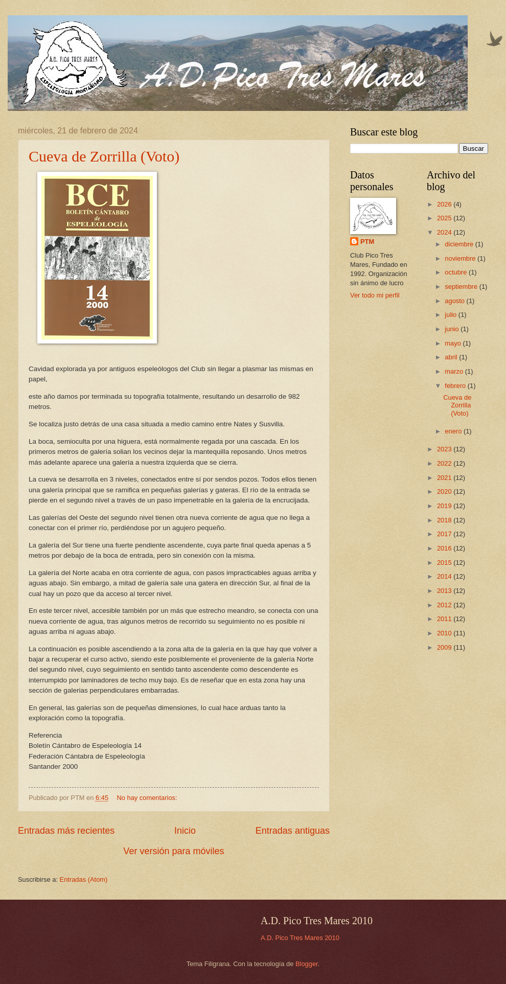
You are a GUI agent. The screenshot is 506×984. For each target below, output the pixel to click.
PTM (367, 241)
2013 (445, 590)
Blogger (306, 964)
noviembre (461, 258)
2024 (445, 232)
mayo (454, 343)
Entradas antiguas (293, 831)
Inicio (185, 831)
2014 (445, 576)
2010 (445, 633)
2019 (445, 506)
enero (454, 431)
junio (453, 329)
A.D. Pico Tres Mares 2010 (300, 938)
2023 (445, 449)
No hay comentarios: (148, 798)
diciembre (460, 244)
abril (452, 357)
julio (451, 314)
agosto (455, 301)
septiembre (462, 286)
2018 (445, 520)
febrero (456, 386)
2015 (445, 562)
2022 (445, 463)
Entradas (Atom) (84, 879)
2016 (445, 548)
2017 (445, 534)
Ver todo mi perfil (375, 295)
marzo (455, 371)
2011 (445, 619)
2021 (445, 478)
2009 (445, 647)
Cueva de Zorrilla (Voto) (104, 156)
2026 (445, 204)
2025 (445, 218)
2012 (445, 605)
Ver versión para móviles (173, 851)
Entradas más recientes (66, 831)
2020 (445, 491)
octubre (457, 272)
